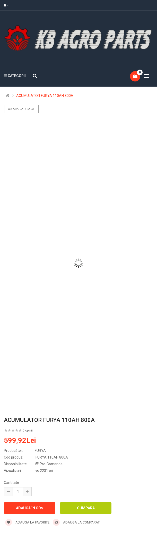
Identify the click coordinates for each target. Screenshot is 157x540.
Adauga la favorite (27, 522)
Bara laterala (21, 108)
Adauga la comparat (76, 522)
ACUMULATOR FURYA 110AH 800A (44, 95)
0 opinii (28, 430)
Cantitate (11, 482)
